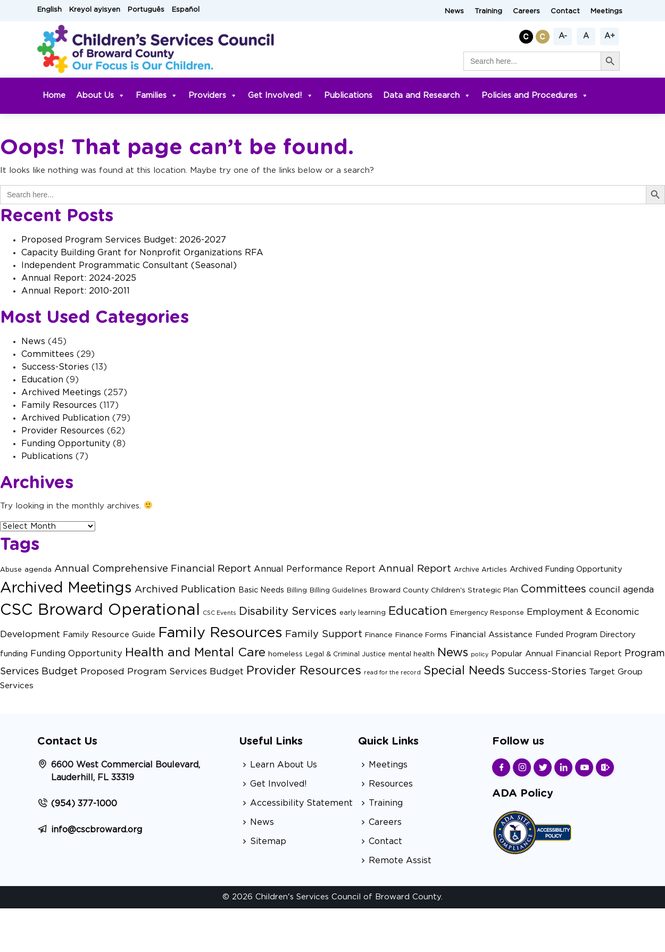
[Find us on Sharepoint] (605, 767)
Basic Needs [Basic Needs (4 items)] (261, 590)
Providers (212, 95)
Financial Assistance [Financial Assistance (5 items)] (491, 635)
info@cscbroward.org (96, 829)
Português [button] (146, 9)
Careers (526, 11)
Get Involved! (280, 95)
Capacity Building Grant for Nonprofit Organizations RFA (142, 252)
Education (42, 379)
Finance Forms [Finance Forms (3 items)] (421, 635)
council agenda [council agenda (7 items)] (621, 590)
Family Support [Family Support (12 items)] (323, 634)
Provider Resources (62, 431)
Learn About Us (283, 765)
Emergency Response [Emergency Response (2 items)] (487, 612)
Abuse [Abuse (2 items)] (11, 569)
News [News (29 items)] (452, 652)
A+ (609, 36)
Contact (565, 11)
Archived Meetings (61, 392)
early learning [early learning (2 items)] (362, 612)
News (454, 11)
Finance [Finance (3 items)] (379, 635)
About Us (100, 95)
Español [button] (186, 9)
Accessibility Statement (301, 803)
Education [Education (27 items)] (417, 611)
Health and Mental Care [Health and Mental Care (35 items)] (195, 653)
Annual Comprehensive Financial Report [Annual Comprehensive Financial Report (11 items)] (152, 569)
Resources (391, 784)
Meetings (606, 11)
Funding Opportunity (65, 443)
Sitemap (268, 841)
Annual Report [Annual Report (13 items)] (414, 569)
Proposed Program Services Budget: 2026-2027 (123, 240)
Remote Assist (400, 860)
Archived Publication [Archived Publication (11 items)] (185, 589)
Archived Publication (65, 418)
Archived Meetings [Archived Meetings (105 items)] (66, 588)
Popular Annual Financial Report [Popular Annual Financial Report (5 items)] (556, 654)
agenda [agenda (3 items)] (38, 569)
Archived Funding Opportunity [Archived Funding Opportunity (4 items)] (566, 569)
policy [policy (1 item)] (479, 654)
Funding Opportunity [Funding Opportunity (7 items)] (76, 653)
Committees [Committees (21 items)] (553, 589)
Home (54, 95)
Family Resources (59, 405)
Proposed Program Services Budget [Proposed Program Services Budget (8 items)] (162, 671)
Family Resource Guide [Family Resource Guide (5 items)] (109, 635)
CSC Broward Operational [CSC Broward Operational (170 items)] (100, 610)
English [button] (49, 9)
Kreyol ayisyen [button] (94, 9)
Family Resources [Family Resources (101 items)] (220, 632)
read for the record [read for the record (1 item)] (392, 672)
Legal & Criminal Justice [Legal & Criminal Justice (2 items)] (345, 654)
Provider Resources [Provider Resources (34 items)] (303, 671)
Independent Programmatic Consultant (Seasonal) (129, 265)
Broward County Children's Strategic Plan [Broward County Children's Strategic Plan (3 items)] (444, 590)
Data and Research (427, 95)
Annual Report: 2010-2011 (75, 291)
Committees (47, 354)
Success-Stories (55, 367)
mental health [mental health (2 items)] (411, 654)
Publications (348, 95)
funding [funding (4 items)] (14, 654)
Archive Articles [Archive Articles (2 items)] (480, 569)
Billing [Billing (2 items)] (297, 590)
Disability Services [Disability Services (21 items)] (288, 611)
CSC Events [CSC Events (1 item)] (219, 613)
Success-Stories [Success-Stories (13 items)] (547, 671)
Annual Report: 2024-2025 (78, 278)
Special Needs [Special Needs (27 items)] (464, 671)
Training (488, 11)
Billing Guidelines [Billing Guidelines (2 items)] (338, 590)
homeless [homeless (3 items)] (285, 654)
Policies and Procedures (534, 95)
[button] (527, 35)
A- (563, 36)
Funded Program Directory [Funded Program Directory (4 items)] (585, 635)
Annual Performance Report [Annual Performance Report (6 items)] (315, 569)
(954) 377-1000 (84, 803)
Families (157, 95)
